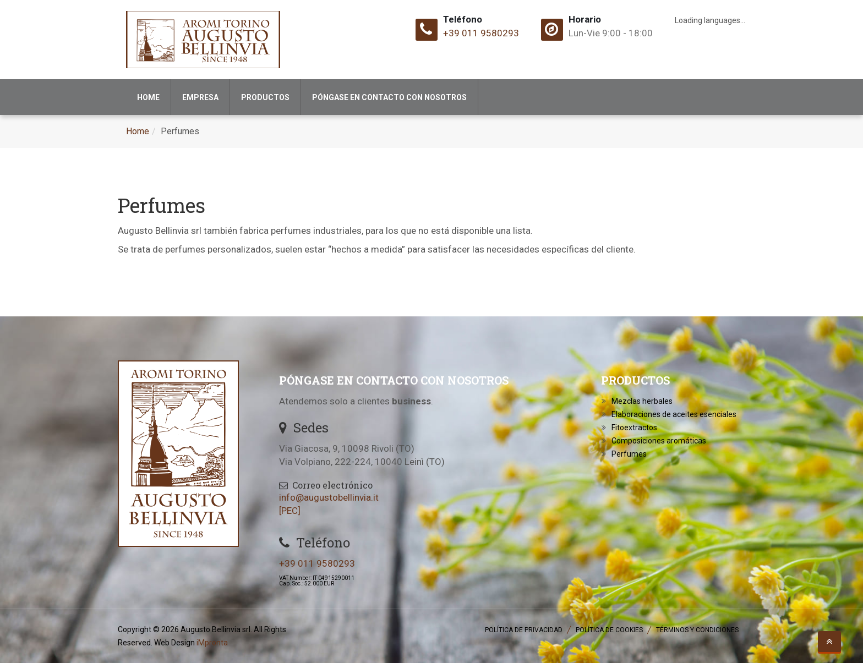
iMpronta (212, 642)
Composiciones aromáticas (658, 440)
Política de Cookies (609, 630)
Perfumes (629, 454)
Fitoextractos (634, 427)
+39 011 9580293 (481, 33)
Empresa (200, 97)
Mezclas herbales (642, 401)
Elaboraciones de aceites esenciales (673, 414)
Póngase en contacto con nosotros (389, 97)
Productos (265, 97)
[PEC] (290, 510)
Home (148, 97)
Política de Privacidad (523, 630)
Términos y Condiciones (697, 630)
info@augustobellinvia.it (329, 497)
